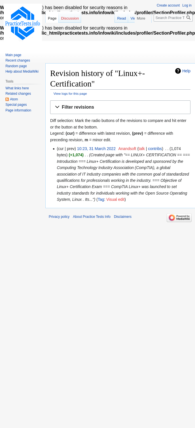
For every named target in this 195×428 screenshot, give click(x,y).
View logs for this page (70, 93)
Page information (18, 110)
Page (52, 18)
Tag (101, 199)
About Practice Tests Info (92, 217)
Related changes (18, 94)
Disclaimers (123, 217)
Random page (16, 66)
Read (127, 18)
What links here (17, 88)
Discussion (70, 18)
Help (186, 71)
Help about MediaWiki (22, 71)
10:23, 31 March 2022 (96, 148)
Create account (168, 5)
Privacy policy (59, 217)
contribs (155, 148)
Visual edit (115, 199)
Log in (187, 5)
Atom (14, 99)
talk (142, 148)
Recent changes (17, 60)
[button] (120, 107)
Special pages (16, 105)
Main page (13, 55)
